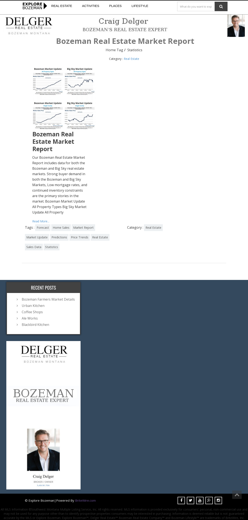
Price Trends (79, 237)
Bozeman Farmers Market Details (48, 299)
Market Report (83, 228)
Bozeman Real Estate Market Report (53, 141)
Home (111, 49)
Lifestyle (140, 6)
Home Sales (61, 228)
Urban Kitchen (33, 306)
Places (115, 6)
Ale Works (30, 318)
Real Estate (61, 6)
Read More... (40, 221)
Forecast (43, 228)
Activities (90, 6)
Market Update (37, 237)
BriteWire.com (85, 500)
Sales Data (33, 247)
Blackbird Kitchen (35, 324)
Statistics (51, 247)
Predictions (59, 237)
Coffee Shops (32, 312)
